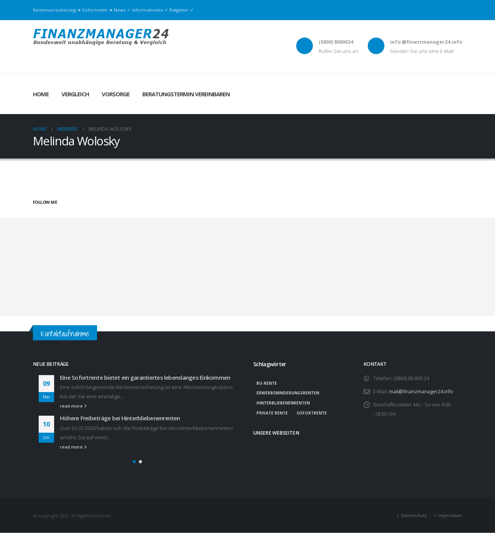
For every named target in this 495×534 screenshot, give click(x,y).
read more (73, 406)
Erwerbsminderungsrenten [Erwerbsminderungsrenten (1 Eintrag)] (287, 393)
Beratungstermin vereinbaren (186, 94)
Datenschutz (414, 516)
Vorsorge (116, 94)
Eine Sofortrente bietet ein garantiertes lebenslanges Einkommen (145, 377)
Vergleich (75, 94)
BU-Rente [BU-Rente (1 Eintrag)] (266, 383)
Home (41, 94)
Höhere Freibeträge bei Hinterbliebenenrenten (120, 418)
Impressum (450, 516)
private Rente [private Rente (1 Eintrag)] (272, 413)
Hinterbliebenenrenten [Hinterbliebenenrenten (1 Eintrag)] (283, 403)
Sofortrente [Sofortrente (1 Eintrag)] (312, 413)
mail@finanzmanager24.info (421, 391)
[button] (134, 462)
